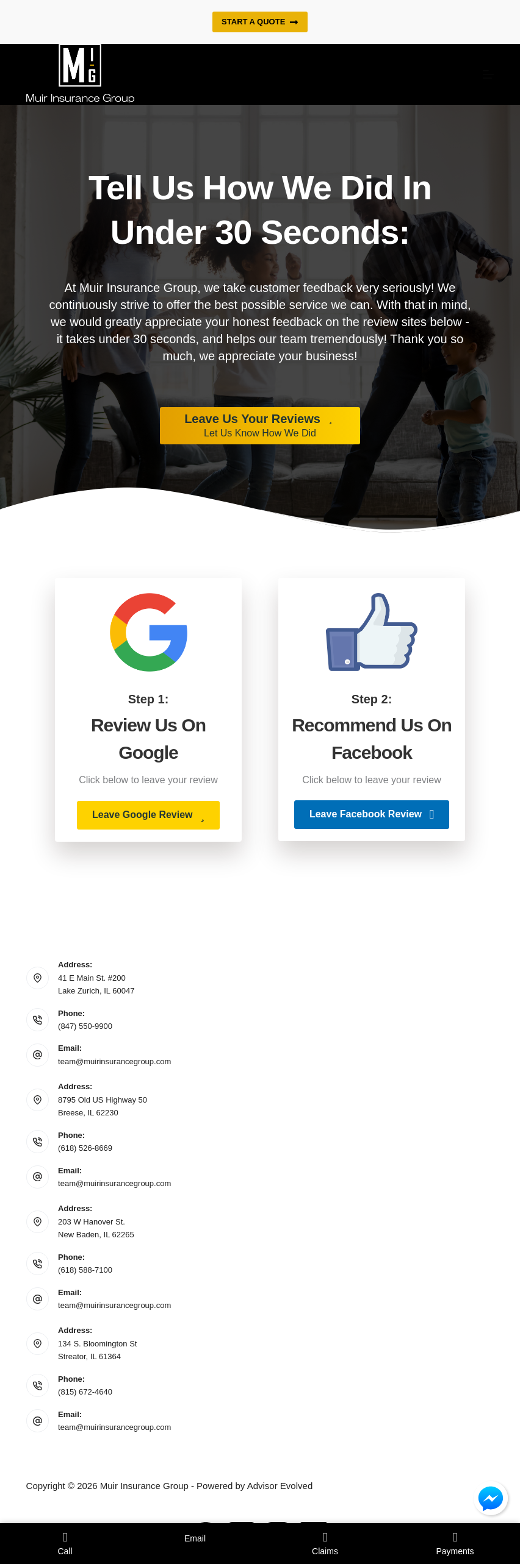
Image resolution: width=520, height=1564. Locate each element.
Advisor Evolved (280, 1485)
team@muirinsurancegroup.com (114, 1061)
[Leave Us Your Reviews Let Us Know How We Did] (260, 426)
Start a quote (260, 22)
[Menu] (488, 74)
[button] (148, 815)
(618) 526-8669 (85, 1148)
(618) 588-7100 (85, 1269)
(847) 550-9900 (85, 1026)
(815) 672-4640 (85, 1391)
